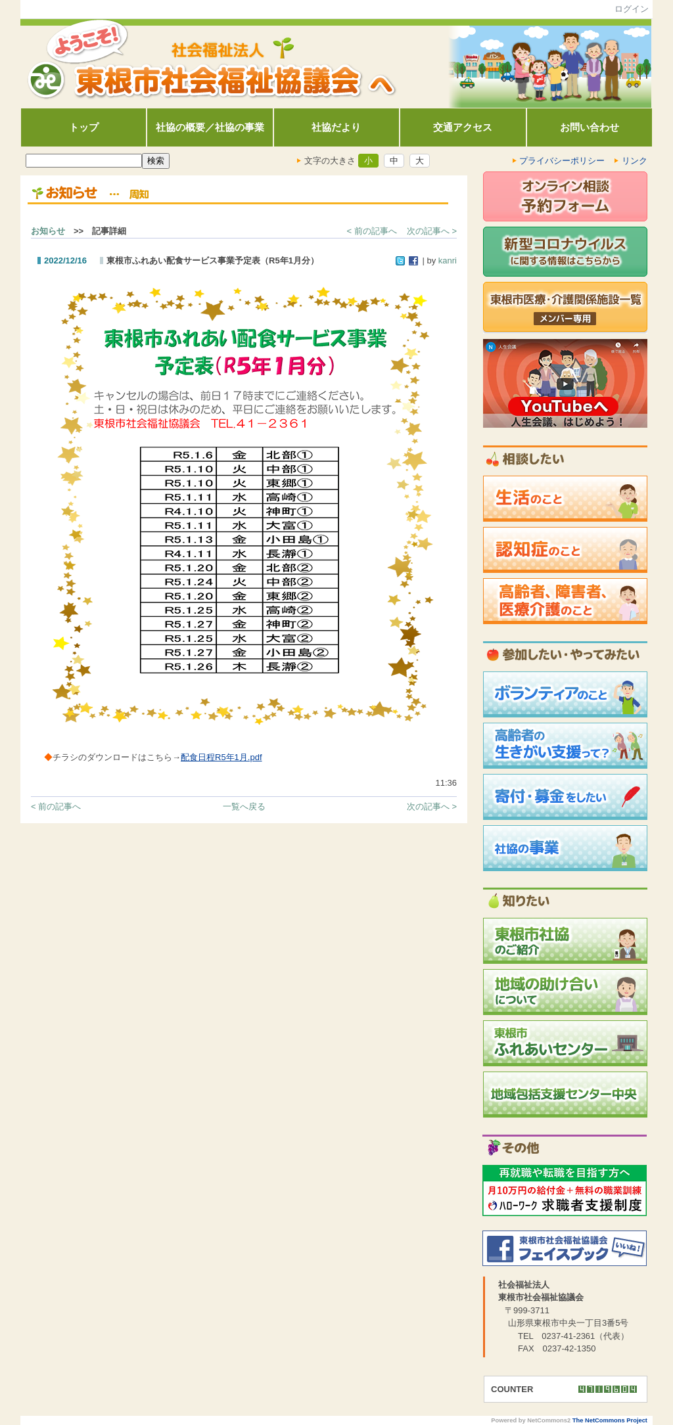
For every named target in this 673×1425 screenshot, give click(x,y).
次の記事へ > (432, 231)
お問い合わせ (589, 127)
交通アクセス (462, 127)
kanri (447, 260)
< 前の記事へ (372, 231)
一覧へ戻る (244, 806)
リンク (634, 161)
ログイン (632, 9)
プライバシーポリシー (562, 161)
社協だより (336, 127)
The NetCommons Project (609, 1420)
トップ (84, 127)
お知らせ (48, 231)
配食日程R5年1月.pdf (221, 757)
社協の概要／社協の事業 (210, 127)
